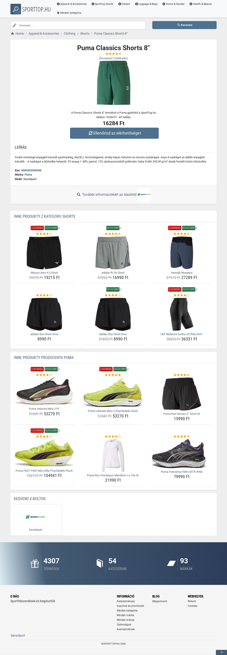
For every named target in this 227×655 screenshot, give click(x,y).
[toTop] (221, 652)
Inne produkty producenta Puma (44, 357)
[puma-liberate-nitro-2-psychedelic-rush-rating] (113, 375)
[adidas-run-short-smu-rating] (44, 295)
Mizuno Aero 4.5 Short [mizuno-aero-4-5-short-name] (44, 272)
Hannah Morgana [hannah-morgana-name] (181, 272)
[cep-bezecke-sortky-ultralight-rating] (181, 295)
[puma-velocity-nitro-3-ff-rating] (44, 375)
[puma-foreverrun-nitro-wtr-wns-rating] (181, 436)
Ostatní (125, 4)
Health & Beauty (201, 4)
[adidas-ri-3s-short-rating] (113, 234)
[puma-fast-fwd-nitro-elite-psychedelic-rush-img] (44, 453)
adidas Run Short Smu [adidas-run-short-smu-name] (44, 334)
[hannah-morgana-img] (181, 252)
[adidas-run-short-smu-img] (44, 314)
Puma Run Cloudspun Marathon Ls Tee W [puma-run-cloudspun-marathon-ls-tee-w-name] (113, 475)
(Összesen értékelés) (113, 58)
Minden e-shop (125, 619)
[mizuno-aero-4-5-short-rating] (44, 234)
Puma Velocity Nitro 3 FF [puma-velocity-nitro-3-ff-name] (44, 408)
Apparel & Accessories (72, 4)
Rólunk (192, 601)
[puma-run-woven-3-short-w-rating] (181, 375)
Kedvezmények (126, 629)
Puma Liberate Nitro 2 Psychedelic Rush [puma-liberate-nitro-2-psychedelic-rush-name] (113, 411)
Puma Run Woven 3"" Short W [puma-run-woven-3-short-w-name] (181, 414)
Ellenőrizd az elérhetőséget (114, 133)
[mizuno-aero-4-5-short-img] (44, 252)
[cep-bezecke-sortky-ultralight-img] (181, 314)
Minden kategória (69, 12)
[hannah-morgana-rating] (181, 234)
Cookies (192, 606)
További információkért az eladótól (113, 195)
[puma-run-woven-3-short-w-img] (181, 394)
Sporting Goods (103, 4)
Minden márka (125, 615)
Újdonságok (124, 624)
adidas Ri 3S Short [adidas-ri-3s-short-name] (113, 272)
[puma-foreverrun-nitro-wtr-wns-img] (181, 454)
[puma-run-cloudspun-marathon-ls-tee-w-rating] (113, 436)
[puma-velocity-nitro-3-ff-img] (44, 391)
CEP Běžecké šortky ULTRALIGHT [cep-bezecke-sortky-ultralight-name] (181, 334)
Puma (28, 174)
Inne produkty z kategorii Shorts (44, 216)
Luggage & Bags (147, 4)
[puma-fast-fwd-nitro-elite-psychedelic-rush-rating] (44, 436)
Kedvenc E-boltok (30, 498)
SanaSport (30, 179)
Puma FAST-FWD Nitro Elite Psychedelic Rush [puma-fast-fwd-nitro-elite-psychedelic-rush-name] (44, 470)
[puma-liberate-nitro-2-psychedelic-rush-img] (113, 392)
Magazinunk (159, 601)
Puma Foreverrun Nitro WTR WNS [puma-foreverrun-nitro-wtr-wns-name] (182, 471)
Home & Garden (174, 4)
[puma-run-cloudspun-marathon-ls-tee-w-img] (113, 455)
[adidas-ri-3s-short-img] (113, 252)
